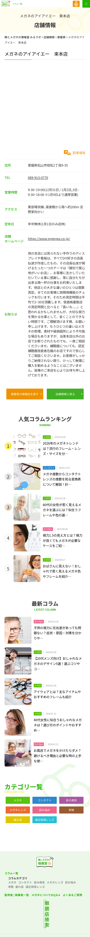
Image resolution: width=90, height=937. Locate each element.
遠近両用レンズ (44, 820)
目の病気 (71, 800)
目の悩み (44, 810)
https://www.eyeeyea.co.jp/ (49, 238)
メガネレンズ (18, 810)
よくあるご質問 (72, 895)
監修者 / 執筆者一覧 (17, 895)
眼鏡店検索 (76, 5)
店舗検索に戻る (65, 394)
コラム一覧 (11, 873)
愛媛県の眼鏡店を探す (25, 394)
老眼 (71, 810)
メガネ (18, 800)
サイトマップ (45, 934)
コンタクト (44, 800)
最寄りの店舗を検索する (48, 907)
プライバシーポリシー (24, 928)
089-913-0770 (38, 177)
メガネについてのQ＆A (45, 895)
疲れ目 (18, 820)
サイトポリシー (66, 928)
